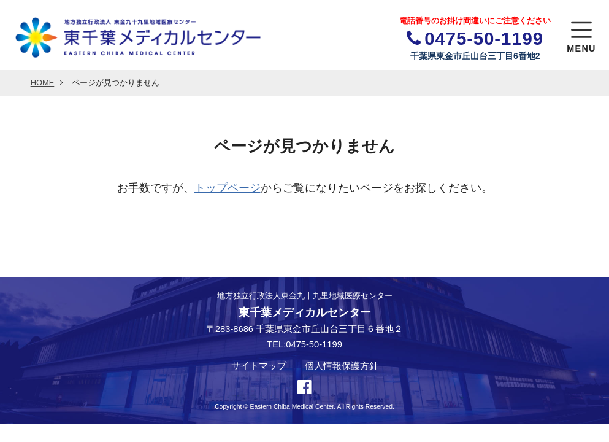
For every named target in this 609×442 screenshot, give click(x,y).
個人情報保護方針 (341, 366)
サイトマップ (258, 366)
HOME (43, 82)
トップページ (227, 188)
